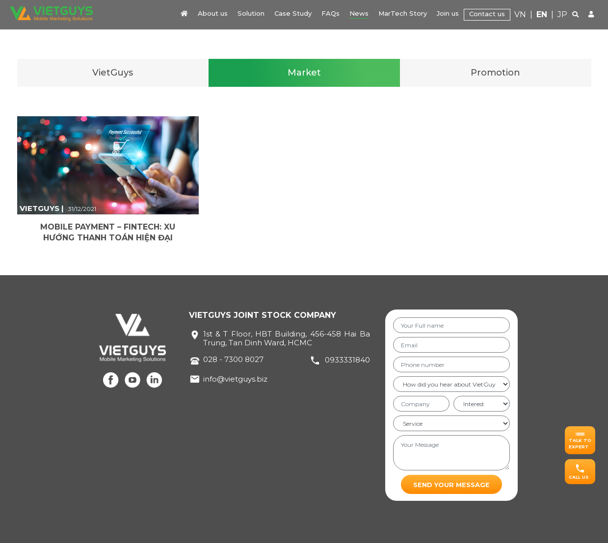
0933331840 (347, 359)
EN (541, 14)
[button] (580, 440)
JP (562, 14)
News (359, 13)
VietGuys (112, 72)
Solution (251, 13)
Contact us (487, 14)
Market (304, 72)
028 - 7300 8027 (233, 359)
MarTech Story (402, 13)
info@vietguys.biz (235, 379)
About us (213, 13)
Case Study (293, 13)
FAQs (330, 13)
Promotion (495, 72)
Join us (448, 13)
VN (520, 14)
